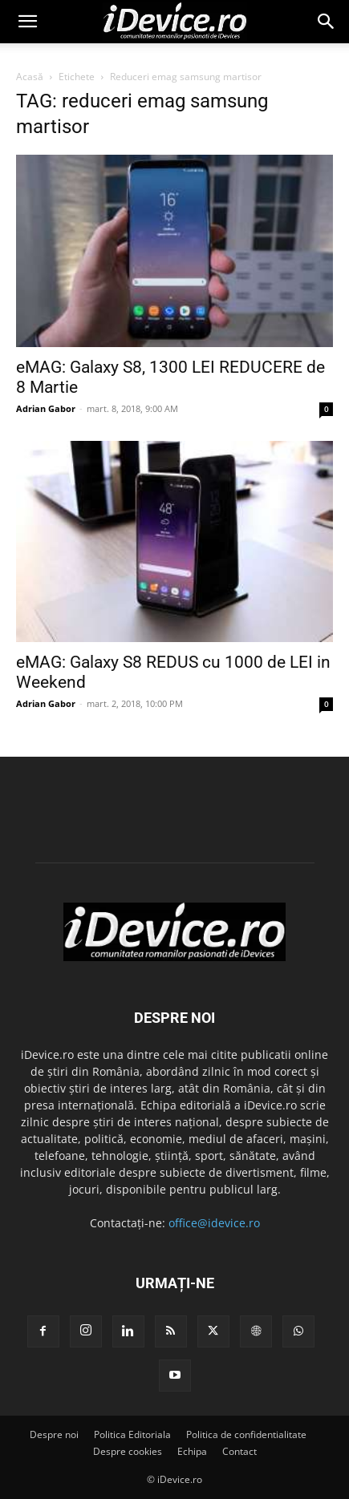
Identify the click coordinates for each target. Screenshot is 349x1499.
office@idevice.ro (214, 1222)
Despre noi (54, 1434)
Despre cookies (127, 1451)
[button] (27, 21)
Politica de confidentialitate (246, 1434)
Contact (239, 1451)
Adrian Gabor (45, 408)
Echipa (192, 1451)
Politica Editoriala (132, 1434)
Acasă (29, 76)
